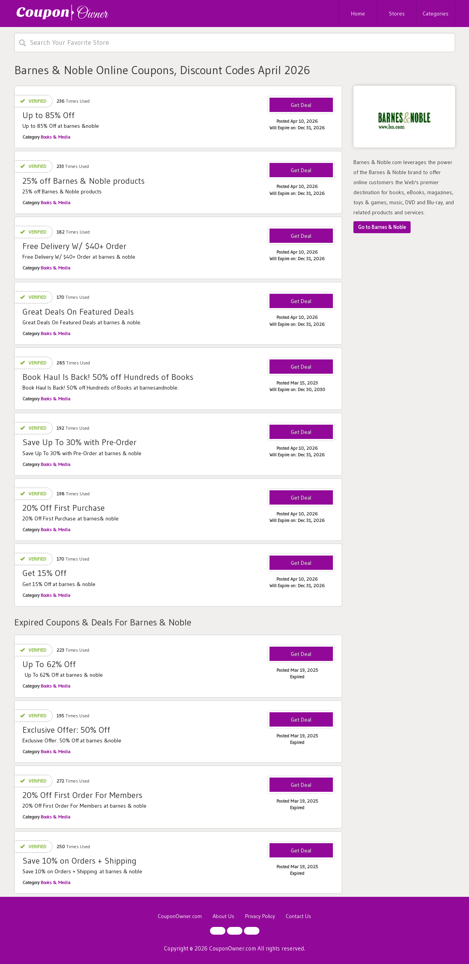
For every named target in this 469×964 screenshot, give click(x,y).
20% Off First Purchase (63, 508)
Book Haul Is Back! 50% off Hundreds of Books (107, 377)
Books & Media (55, 137)
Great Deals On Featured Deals (78, 312)
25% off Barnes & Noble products (83, 181)
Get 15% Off (44, 573)
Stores (397, 13)
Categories (436, 13)
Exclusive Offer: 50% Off (66, 730)
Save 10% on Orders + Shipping (79, 861)
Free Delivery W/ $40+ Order (74, 246)
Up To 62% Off (49, 664)
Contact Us (298, 916)
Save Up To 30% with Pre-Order (79, 442)
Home (358, 13)
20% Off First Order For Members (82, 795)
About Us (223, 916)
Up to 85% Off (48, 115)
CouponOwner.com (180, 916)
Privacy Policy (260, 916)
